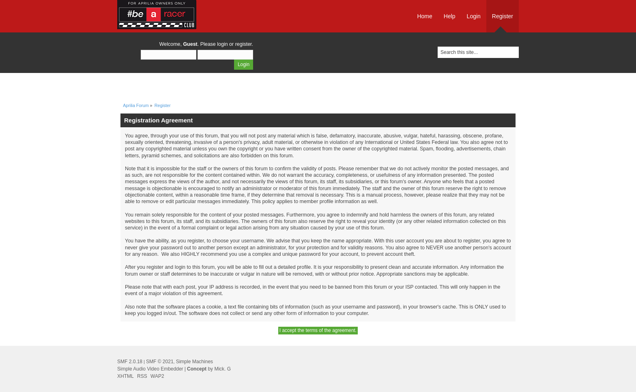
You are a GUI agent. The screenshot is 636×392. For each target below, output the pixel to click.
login (222, 44)
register (243, 44)
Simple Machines (194, 361)
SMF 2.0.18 (129, 361)
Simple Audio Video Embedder (150, 369)
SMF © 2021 (160, 361)
